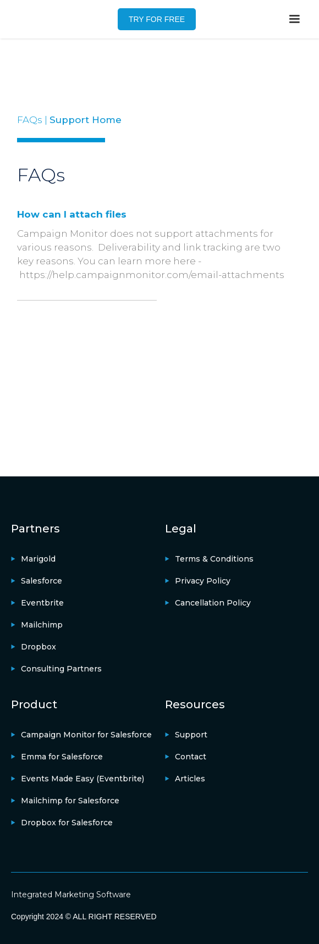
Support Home (86, 119)
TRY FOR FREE (157, 19)
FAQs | (33, 119)
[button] (294, 19)
